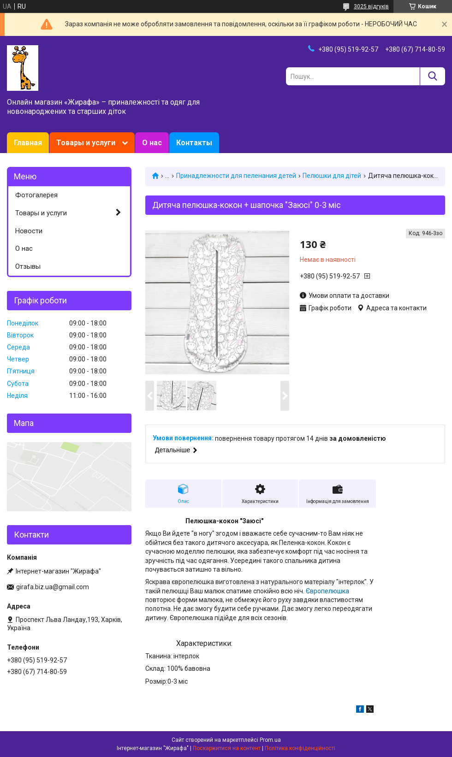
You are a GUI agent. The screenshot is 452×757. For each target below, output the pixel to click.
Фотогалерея (36, 195)
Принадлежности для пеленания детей (236, 175)
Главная (28, 142)
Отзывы (28, 266)
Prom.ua (270, 740)
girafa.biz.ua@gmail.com (52, 587)
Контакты (194, 142)
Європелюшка (327, 591)
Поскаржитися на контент (227, 748)
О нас (152, 142)
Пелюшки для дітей (332, 175)
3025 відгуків (371, 6)
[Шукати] (432, 76)
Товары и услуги (85, 142)
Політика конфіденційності (300, 748)
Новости (28, 231)
